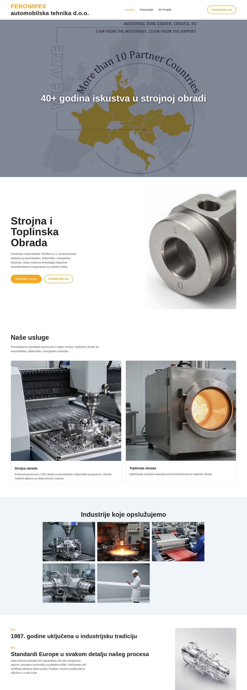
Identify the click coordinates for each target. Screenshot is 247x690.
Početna (129, 9)
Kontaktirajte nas (221, 9)
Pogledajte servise (26, 278)
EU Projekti (165, 9)
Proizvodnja (146, 9)
